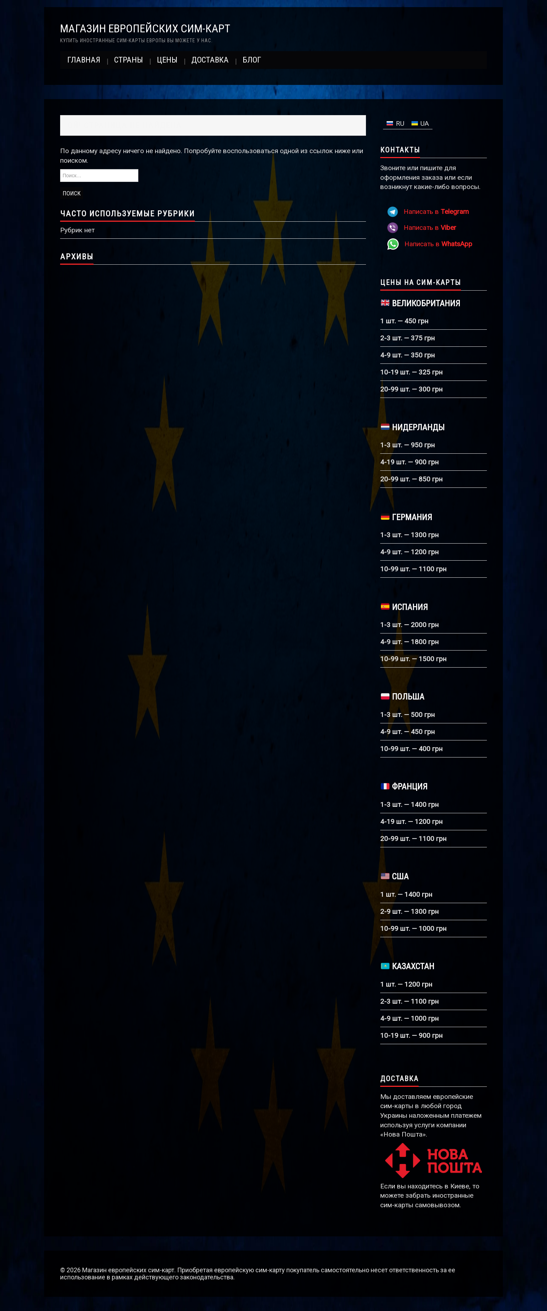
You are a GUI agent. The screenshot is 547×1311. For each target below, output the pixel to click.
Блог (252, 60)
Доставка (210, 60)
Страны (128, 60)
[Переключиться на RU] (395, 123)
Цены (167, 60)
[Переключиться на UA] (420, 123)
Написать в (436, 211)
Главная (83, 60)
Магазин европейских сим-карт (145, 28)
